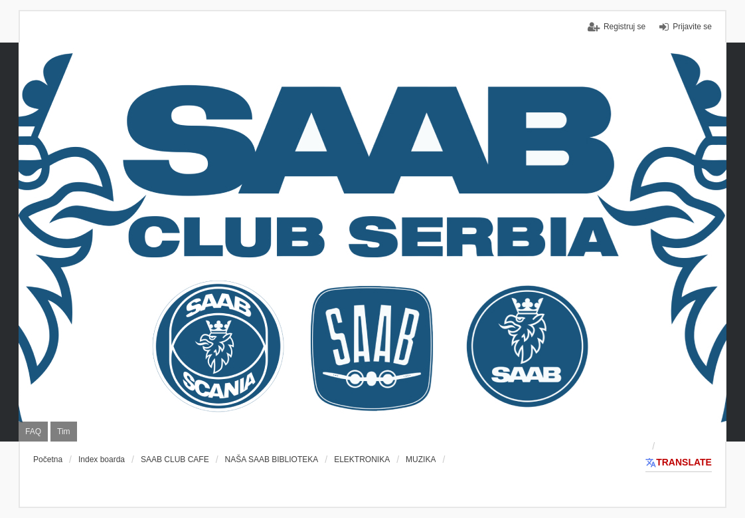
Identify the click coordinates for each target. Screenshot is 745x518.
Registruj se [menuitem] (624, 26)
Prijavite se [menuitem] (692, 26)
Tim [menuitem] (63, 431)
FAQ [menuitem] (33, 431)
